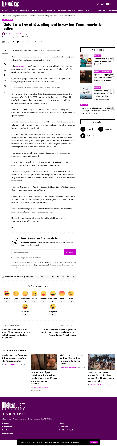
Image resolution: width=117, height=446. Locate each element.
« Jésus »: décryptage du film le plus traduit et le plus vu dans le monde (103, 78)
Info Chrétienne (7, 19)
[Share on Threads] (5, 87)
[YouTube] (10, 420)
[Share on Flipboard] (18, 42)
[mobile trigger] (113, 4)
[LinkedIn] (17, 420)
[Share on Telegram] (5, 81)
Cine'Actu (97, 72)
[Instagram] (107, 130)
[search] (97, 4)
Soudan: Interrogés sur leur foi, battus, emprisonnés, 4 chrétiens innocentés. (14, 364)
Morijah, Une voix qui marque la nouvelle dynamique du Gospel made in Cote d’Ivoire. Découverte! (97, 111)
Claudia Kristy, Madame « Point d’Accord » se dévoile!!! (103, 62)
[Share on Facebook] (5, 59)
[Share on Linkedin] (5, 76)
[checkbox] (12, 258)
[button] (23, 42)
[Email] (73, 277)
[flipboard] (20, 420)
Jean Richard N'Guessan (41, 394)
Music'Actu (97, 88)
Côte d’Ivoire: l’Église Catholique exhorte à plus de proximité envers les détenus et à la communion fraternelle (44, 384)
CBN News (20, 67)
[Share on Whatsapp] (5, 70)
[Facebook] (88, 130)
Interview (97, 56)
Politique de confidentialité (52, 442)
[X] (6, 420)
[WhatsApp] (23, 420)
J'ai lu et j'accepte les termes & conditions (27, 258)
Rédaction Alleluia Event (17, 34)
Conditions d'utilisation (74, 442)
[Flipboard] (88, 137)
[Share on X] (14, 42)
